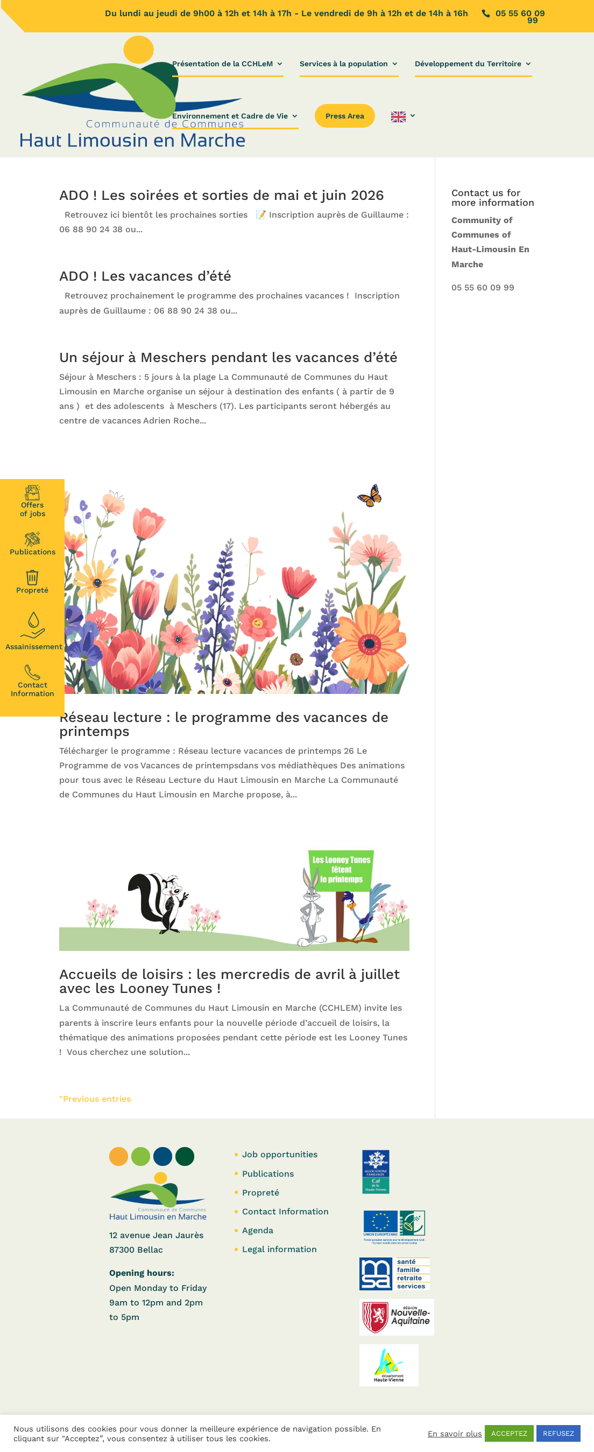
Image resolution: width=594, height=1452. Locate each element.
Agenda (257, 1230)
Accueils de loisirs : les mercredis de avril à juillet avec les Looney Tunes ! (229, 981)
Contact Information (32, 681)
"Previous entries (95, 1099)
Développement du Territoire (468, 64)
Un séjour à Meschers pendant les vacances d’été (228, 357)
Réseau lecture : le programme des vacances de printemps (223, 724)
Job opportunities (279, 1154)
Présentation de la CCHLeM (222, 64)
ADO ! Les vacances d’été (145, 276)
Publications (32, 543)
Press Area (345, 116)
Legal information (279, 1249)
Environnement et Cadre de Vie (230, 116)
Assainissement (33, 629)
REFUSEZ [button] (558, 1433)
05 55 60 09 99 (482, 287)
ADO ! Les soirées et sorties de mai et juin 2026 (221, 195)
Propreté (32, 581)
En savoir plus (455, 1434)
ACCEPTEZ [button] (509, 1433)
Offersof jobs (32, 501)
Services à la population (344, 64)
